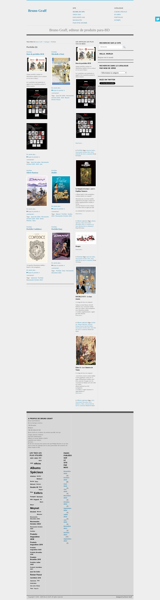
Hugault (36, 500)
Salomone (34, 278)
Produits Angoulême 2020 (35, 549)
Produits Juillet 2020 (35, 563)
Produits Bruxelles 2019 (35, 558)
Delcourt (33, 484)
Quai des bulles (35, 162)
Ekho (82, 404)
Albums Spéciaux (120, 12)
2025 (37, 164)
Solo (38, 581)
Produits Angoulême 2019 (36, 543)
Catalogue (47, 42)
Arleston (87, 404)
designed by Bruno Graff (124, 597)
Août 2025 (65, 485)
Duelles (54, 173)
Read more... (79, 143)
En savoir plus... (31, 155)
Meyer (32, 505)
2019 (31, 458)
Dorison (38, 484)
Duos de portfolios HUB (35, 54)
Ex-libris (117, 15)
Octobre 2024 (66, 503)
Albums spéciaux (82, 221)
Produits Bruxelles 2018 (36, 553)
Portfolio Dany (57, 229)
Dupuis (41, 490)
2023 (53, 216)
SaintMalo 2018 (35, 578)
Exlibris (38, 493)
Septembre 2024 (67, 509)
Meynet (67, 98)
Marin (41, 502)
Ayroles (39, 476)
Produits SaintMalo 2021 (36, 568)
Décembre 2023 (67, 527)
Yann (31, 588)
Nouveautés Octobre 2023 (63, 216)
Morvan (39, 512)
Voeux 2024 (77, 15)
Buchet (32, 481)
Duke (40, 487)
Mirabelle (33, 512)
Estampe (117, 20)
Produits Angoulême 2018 (35, 537)
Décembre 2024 (67, 497)
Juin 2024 (65, 521)
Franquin (33, 497)
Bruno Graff (38, 42)
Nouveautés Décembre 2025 (83, 223)
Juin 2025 (65, 490)
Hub (41, 164)
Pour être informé (80, 23)
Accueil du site (79, 12)
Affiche (37, 463)
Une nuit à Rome (35, 586)
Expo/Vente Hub (79, 17)
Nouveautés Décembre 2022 (35, 518)
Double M (34, 487)
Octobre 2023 (66, 534)
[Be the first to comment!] (85, 154)
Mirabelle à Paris (58, 54)
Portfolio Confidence (34, 229)
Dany (34, 221)
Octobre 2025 (66, 479)
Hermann (40, 497)
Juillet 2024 (66, 516)
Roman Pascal (56, 100)
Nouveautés (77, 20)
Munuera (39, 514)
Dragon (78, 246)
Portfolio (29, 52)
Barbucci (78, 404)
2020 (36, 458)
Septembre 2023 (67, 540)
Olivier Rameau (32, 173)
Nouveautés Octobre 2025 (83, 152)
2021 (40, 458)
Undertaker (33, 583)
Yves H (36, 588)
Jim (41, 499)
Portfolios (118, 17)
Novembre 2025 (67, 472)
